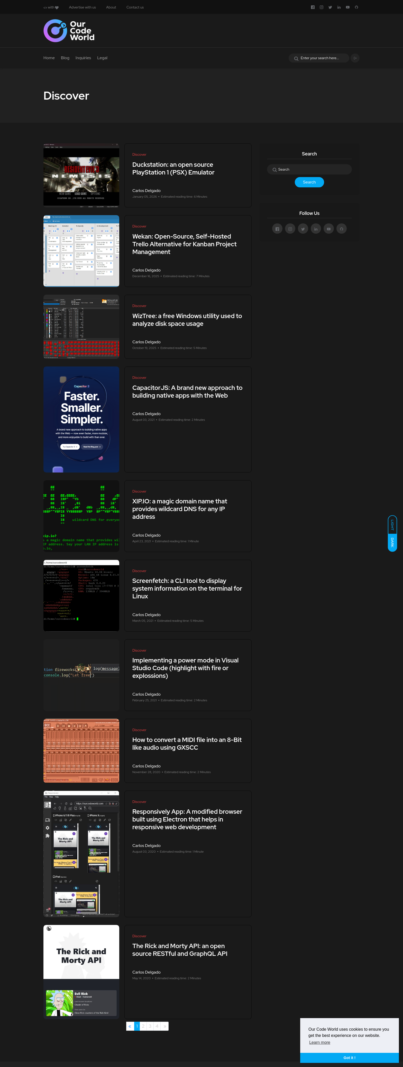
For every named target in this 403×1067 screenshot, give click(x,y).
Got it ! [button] (349, 1058)
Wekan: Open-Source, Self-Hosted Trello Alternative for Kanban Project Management (184, 244)
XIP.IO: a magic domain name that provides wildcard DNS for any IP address (179, 509)
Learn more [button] (319, 1042)
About (111, 7)
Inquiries (83, 57)
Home (49, 57)
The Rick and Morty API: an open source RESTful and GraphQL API (179, 950)
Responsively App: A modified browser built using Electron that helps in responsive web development (187, 819)
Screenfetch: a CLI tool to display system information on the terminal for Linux (187, 588)
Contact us (135, 7)
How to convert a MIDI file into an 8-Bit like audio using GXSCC (187, 744)
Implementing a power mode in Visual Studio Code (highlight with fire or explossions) (185, 668)
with (51, 7)
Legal (102, 57)
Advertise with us (82, 7)
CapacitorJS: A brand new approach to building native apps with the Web (187, 391)
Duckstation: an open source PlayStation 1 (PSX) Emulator (173, 168)
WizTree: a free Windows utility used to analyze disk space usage (187, 320)
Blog (65, 57)
